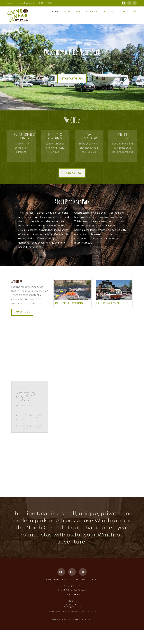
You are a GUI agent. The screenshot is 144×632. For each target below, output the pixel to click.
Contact (94, 580)
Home (48, 580)
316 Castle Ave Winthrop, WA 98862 (72, 606)
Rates (56, 580)
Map (64, 580)
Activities (73, 580)
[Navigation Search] (134, 13)
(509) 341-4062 (45, 3)
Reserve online (29, 3)
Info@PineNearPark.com (75, 590)
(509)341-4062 (75, 594)
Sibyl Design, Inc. (82, 619)
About (84, 580)
